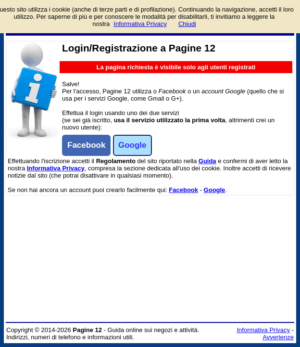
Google (214, 189)
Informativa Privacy (56, 168)
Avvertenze (278, 337)
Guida (207, 161)
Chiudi (187, 23)
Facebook (183, 189)
